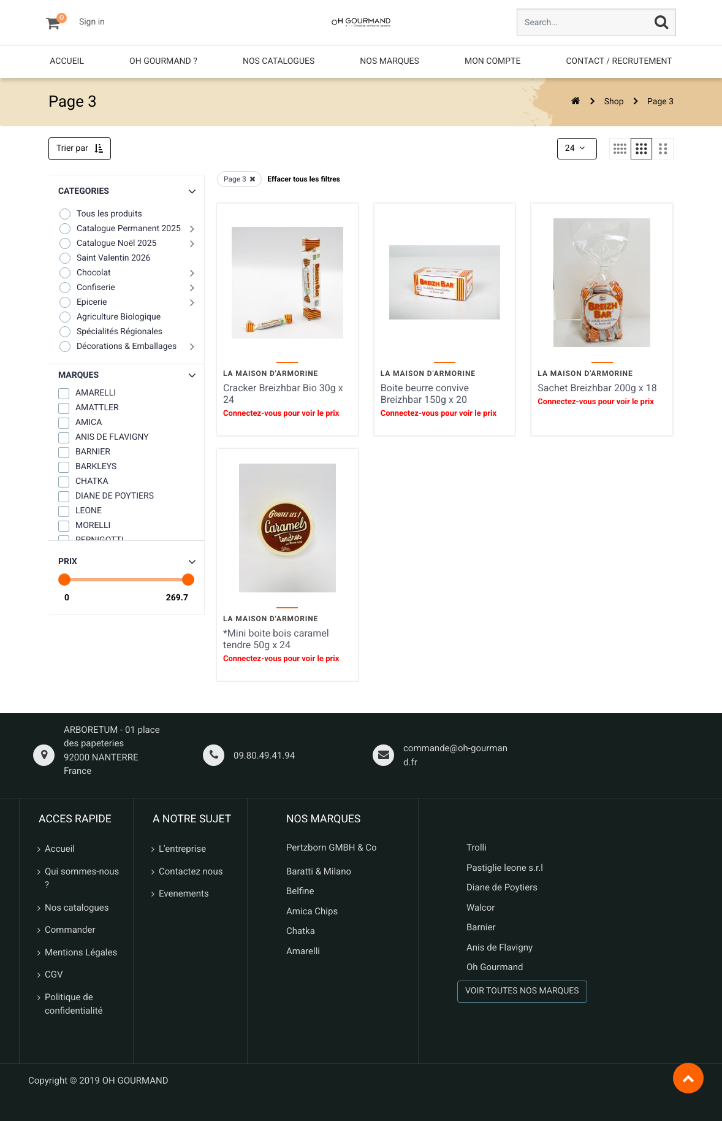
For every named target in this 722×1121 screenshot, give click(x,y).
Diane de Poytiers (502, 887)
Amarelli (303, 951)
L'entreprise (182, 848)
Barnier (481, 927)
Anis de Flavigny (499, 947)
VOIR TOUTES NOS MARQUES (522, 991)
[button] (126, 375)
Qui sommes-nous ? (82, 878)
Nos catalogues (76, 907)
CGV (54, 974)
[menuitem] (67, 61)
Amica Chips (312, 911)
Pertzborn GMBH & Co (331, 847)
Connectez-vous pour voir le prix (281, 413)
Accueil (60, 848)
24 (576, 148)
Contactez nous (190, 871)
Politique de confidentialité (74, 1004)
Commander (70, 929)
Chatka (300, 930)
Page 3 (660, 102)
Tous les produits (100, 214)
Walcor (480, 907)
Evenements (184, 893)
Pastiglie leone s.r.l (505, 867)
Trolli (476, 847)
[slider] (64, 579)
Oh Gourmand (494, 967)
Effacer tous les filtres (303, 179)
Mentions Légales (81, 952)
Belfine (300, 891)
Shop (614, 102)
